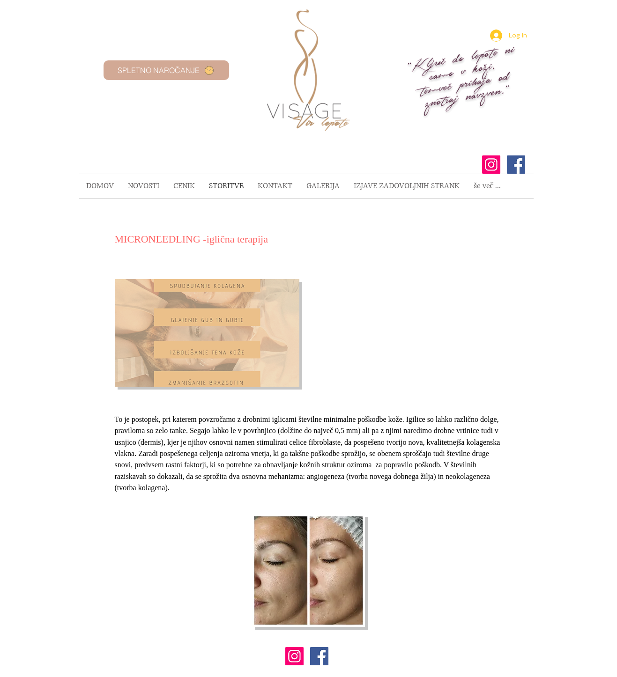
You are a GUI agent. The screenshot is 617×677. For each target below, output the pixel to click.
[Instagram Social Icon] (491, 164)
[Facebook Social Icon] (516, 164)
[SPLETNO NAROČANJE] (166, 70)
